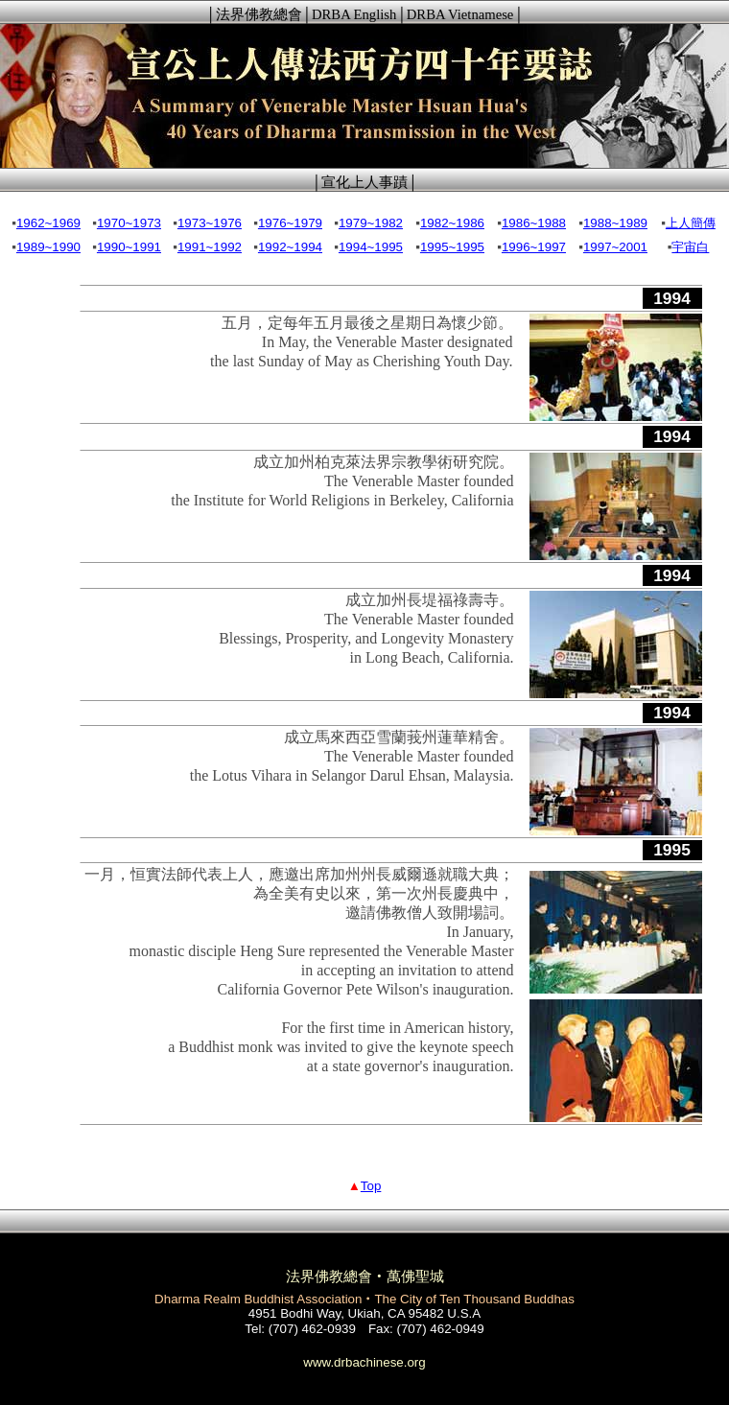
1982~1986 (452, 223)
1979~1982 (371, 223)
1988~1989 (615, 223)
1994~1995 (371, 247)
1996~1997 (534, 247)
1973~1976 (209, 223)
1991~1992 (209, 247)
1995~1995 (452, 247)
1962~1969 (48, 223)
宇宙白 (690, 247)
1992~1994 (290, 247)
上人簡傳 (691, 223)
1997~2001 (615, 247)
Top (371, 1186)
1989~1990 (48, 247)
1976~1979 (290, 223)
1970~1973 (129, 223)
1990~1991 (129, 247)
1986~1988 (534, 223)
